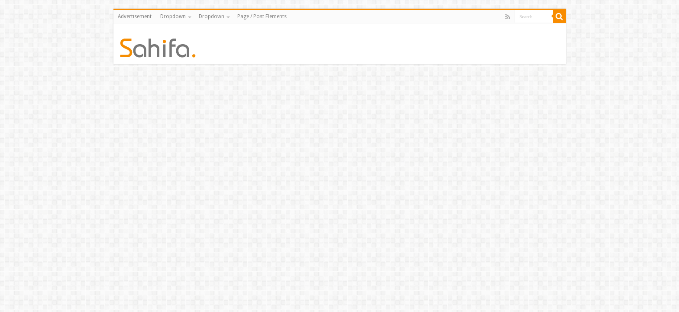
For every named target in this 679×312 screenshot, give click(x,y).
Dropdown (173, 16)
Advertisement (135, 16)
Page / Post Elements (262, 16)
